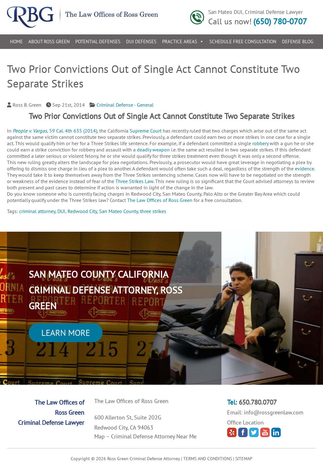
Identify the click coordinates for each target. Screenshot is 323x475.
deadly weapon (153, 149)
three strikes (153, 211)
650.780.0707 (258, 402)
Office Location (245, 422)
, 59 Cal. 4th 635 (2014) (55, 131)
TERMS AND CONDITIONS (207, 458)
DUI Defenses (141, 42)
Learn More (65, 332)
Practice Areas (183, 42)
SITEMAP (243, 458)
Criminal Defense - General (125, 105)
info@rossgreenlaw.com (273, 412)
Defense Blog (297, 42)
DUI (61, 211)
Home (16, 42)
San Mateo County (118, 211)
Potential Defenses (97, 42)
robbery (260, 143)
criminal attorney (37, 211)
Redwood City (82, 211)
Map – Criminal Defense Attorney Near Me (145, 436)
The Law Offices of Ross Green (159, 200)
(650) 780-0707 (280, 21)
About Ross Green (49, 42)
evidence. (305, 168)
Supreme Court (146, 131)
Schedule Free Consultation (242, 42)
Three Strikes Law (134, 181)
